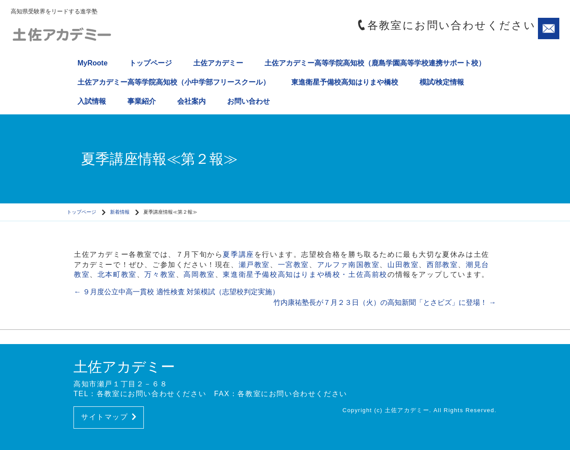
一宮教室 (293, 264)
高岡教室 (199, 274)
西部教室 (442, 264)
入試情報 (91, 101)
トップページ (150, 63)
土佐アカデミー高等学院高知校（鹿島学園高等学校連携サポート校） (375, 63)
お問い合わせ (248, 101)
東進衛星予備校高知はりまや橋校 (344, 82)
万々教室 (159, 274)
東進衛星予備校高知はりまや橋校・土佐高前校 (305, 274)
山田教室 (403, 264)
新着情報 (120, 212)
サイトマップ (108, 417)
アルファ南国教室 (348, 264)
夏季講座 (238, 254)
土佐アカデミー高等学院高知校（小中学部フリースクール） (173, 82)
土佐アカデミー (218, 63)
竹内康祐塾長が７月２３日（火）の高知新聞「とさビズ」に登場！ (384, 302)
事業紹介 (141, 101)
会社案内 (191, 101)
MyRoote (92, 63)
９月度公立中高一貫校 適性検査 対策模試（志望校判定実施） (176, 292)
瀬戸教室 (254, 264)
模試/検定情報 (441, 82)
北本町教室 (117, 274)
